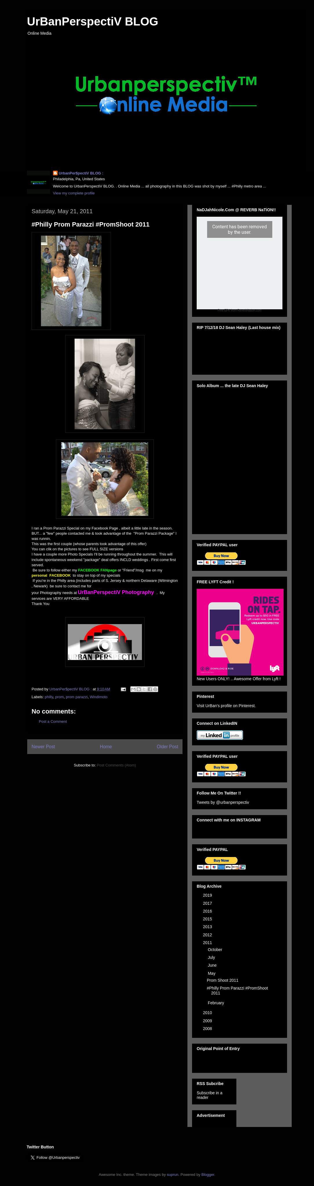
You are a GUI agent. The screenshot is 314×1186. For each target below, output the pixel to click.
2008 (208, 1028)
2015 (208, 919)
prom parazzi (76, 697)
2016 (208, 911)
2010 (208, 1012)
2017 (208, 903)
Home (106, 746)
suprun (172, 1174)
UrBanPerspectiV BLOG (92, 21)
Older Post (167, 746)
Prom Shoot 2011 (222, 980)
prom (59, 697)
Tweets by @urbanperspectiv (223, 802)
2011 (208, 942)
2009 (208, 1020)
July (212, 957)
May (212, 973)
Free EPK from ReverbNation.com (240, 310)
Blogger (207, 1174)
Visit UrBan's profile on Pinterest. (226, 705)
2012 (208, 935)
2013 (208, 926)
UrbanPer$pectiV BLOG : (81, 173)
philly (49, 697)
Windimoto (98, 697)
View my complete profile (74, 193)
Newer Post (43, 746)
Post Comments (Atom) (116, 765)
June (213, 965)
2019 (208, 895)
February (216, 1003)
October (215, 949)
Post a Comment (53, 721)
